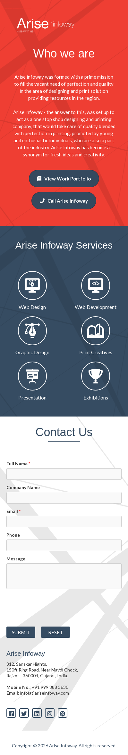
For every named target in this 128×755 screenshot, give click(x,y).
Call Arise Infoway (64, 201)
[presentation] (47, 605)
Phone (13, 535)
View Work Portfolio (64, 178)
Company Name (23, 487)
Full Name (18, 463)
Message (15, 558)
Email (13, 511)
